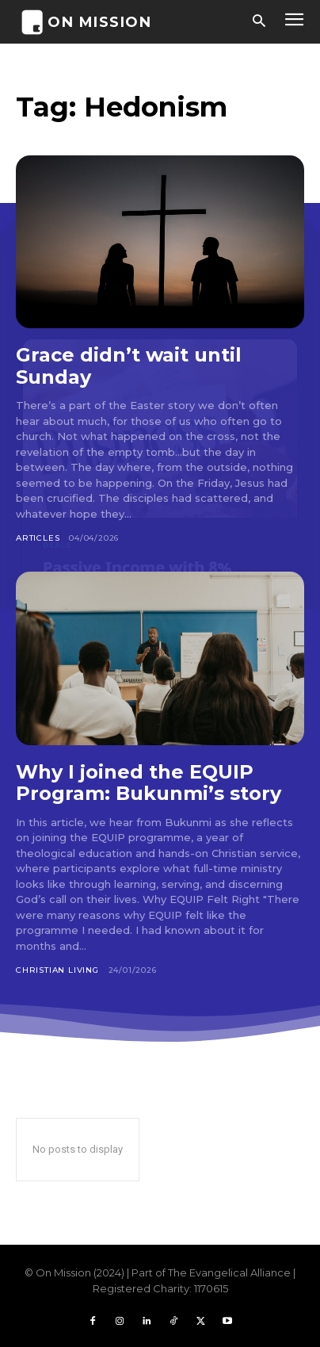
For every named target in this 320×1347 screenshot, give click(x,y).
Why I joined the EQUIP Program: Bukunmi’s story (148, 783)
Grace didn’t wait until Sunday (129, 365)
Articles (37, 538)
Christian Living (57, 970)
